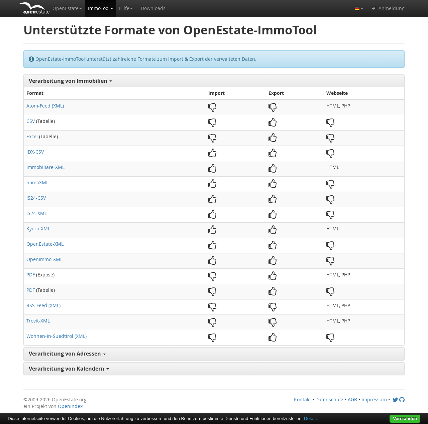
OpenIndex (70, 406)
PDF (30, 274)
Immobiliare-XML (45, 167)
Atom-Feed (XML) (45, 105)
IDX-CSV (35, 152)
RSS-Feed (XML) (43, 305)
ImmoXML (37, 182)
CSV (30, 121)
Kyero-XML (38, 228)
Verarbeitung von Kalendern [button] (69, 368)
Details (311, 418)
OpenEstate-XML (45, 244)
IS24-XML (36, 213)
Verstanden (405, 418)
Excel (32, 136)
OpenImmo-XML (44, 259)
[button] (67, 8)
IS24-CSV (36, 198)
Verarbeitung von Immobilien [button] (70, 80)
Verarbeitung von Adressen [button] (67, 353)
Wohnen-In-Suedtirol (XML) (56, 336)
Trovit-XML (38, 320)
